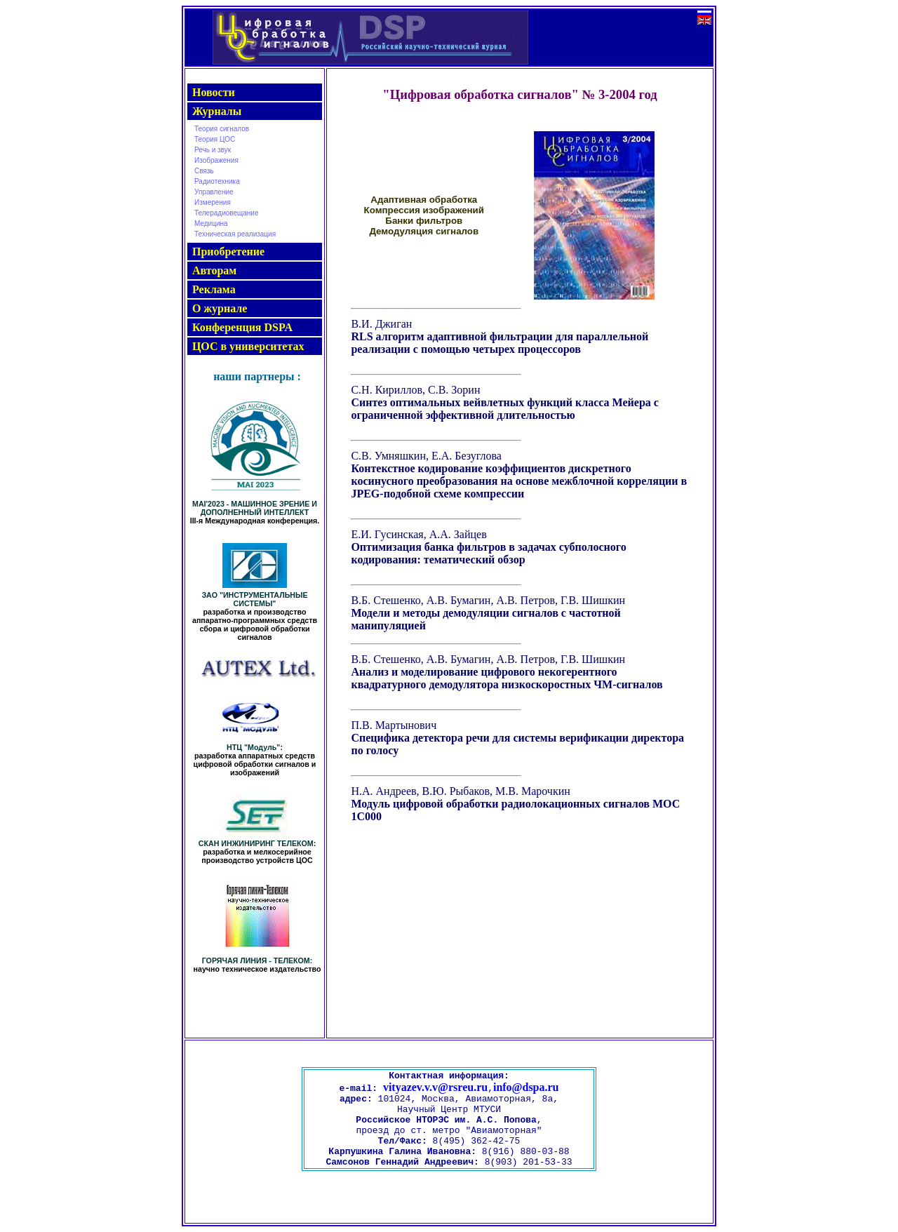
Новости (213, 92)
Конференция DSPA (242, 327)
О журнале (219, 308)
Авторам (214, 270)
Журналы (216, 111)
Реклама (214, 289)
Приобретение (228, 251)
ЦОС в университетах (248, 346)
